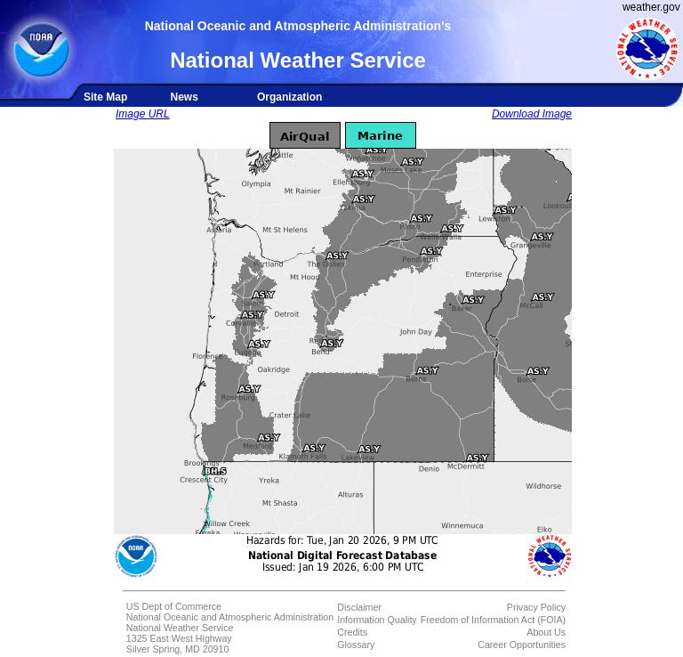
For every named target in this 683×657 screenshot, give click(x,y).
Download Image (532, 114)
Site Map (105, 97)
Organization (289, 97)
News (183, 97)
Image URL (143, 114)
